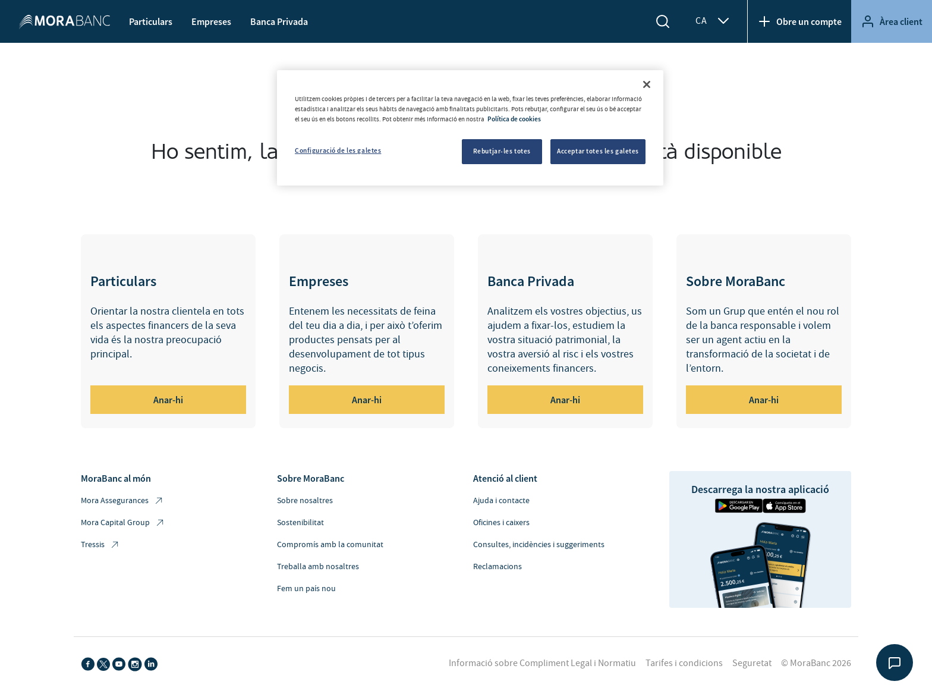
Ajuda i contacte (501, 500)
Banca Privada (279, 21)
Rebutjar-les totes (502, 151)
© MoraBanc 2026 (816, 663)
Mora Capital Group (123, 523)
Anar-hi (168, 400)
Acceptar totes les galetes (598, 151)
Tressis (100, 545)
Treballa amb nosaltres (318, 566)
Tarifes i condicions (684, 663)
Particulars (150, 21)
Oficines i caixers (501, 522)
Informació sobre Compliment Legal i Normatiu (542, 663)
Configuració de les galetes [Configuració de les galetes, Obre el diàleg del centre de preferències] (338, 150)
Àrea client (891, 21)
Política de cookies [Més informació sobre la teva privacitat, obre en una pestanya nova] (514, 119)
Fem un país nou (306, 588)
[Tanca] (647, 84)
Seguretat (752, 663)
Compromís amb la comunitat (330, 544)
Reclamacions (497, 566)
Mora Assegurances (122, 501)
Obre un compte (799, 21)
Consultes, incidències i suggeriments (538, 544)
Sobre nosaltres (305, 500)
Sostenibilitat (300, 522)
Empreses (211, 21)
